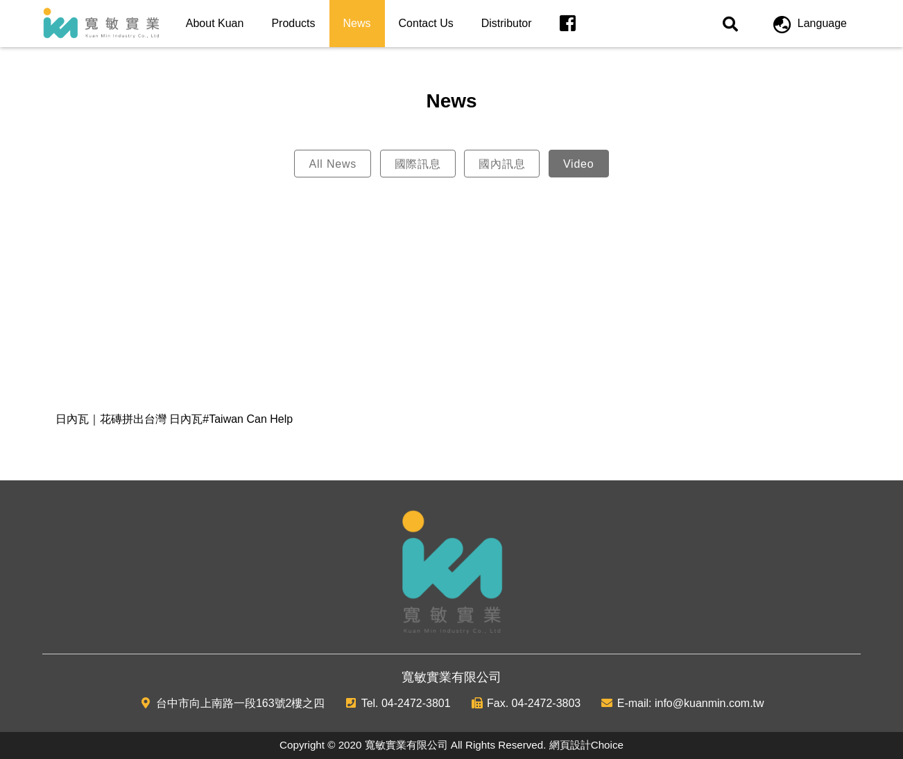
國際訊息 (418, 164)
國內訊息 (502, 164)
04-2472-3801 (416, 703)
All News (332, 164)
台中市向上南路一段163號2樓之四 (240, 703)
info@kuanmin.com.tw (709, 703)
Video (578, 164)
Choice (607, 745)
